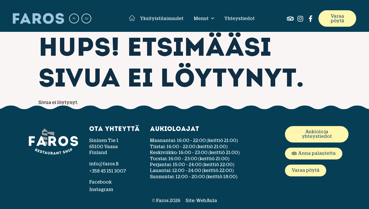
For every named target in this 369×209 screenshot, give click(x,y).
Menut (204, 18)
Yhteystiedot (239, 18)
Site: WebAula (201, 200)
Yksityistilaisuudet (161, 18)
